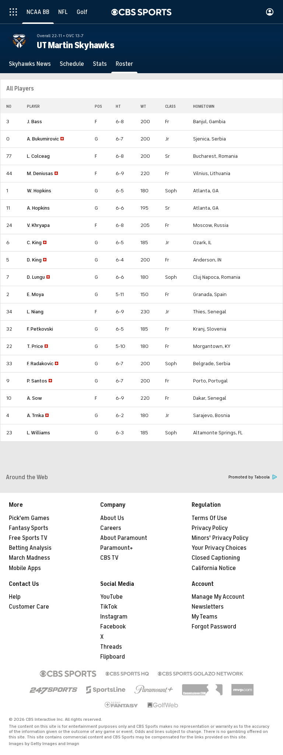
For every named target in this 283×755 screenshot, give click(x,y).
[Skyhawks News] (29, 64)
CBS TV (109, 558)
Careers (110, 528)
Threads (111, 647)
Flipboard (112, 656)
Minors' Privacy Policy (220, 538)
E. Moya (35, 294)
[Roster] (124, 64)
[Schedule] (71, 64)
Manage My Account (218, 597)
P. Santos (37, 381)
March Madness (29, 558)
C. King (34, 242)
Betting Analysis (30, 548)
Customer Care (29, 606)
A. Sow (34, 398)
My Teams (204, 616)
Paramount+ (116, 548)
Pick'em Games (29, 518)
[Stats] (99, 64)
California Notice (214, 568)
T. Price (35, 346)
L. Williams (38, 433)
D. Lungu (36, 277)
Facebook (113, 626)
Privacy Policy (210, 528)
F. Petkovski (40, 329)
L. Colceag (38, 156)
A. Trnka (35, 415)
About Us (112, 518)
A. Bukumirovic (43, 139)
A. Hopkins (38, 208)
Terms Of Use (209, 518)
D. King (34, 260)
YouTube (111, 597)
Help (15, 597)
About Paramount (123, 538)
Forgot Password (214, 626)
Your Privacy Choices (219, 548)
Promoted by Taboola (252, 477)
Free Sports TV (28, 538)
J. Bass (34, 121)
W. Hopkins (39, 191)
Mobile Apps (25, 568)
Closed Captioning (216, 558)
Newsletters (208, 606)
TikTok (108, 606)
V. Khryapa (38, 225)
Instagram (113, 616)
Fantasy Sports (28, 528)
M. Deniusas (40, 173)
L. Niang (35, 312)
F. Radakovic (40, 363)
